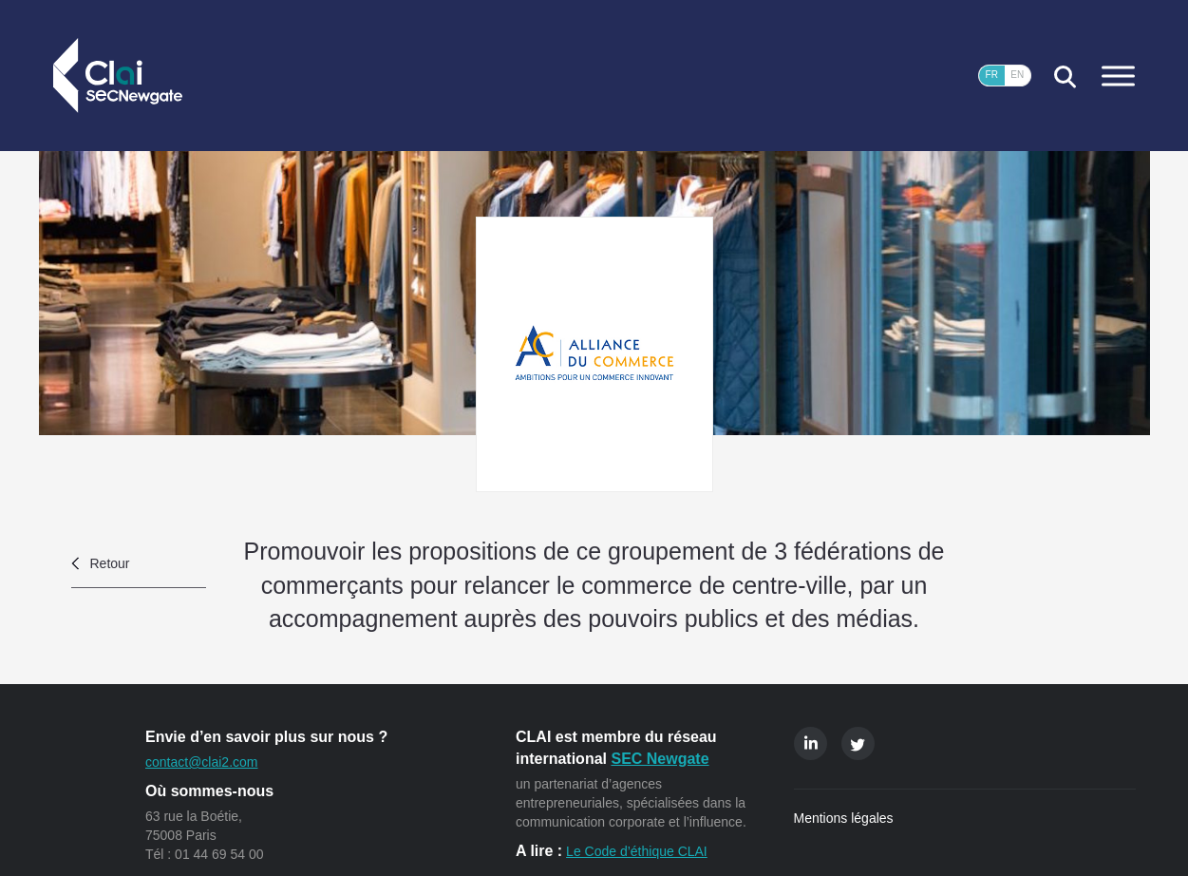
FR (992, 74)
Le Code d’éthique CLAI (636, 851)
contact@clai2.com (201, 762)
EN (1017, 74)
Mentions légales (844, 818)
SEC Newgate (659, 759)
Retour (110, 563)
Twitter (858, 743)
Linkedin (810, 743)
